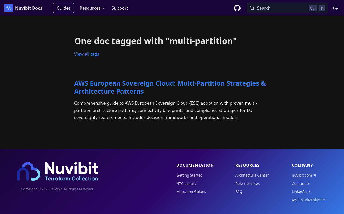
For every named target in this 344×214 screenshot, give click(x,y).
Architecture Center (252, 175)
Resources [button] (90, 8)
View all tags (86, 54)
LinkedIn (299, 191)
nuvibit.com (302, 175)
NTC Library (186, 183)
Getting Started (189, 175)
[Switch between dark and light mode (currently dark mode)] (335, 8)
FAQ (238, 191)
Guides (63, 8)
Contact (298, 183)
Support (120, 8)
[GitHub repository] (237, 8)
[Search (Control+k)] (287, 8)
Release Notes (247, 183)
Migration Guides (191, 191)
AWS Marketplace (307, 199)
